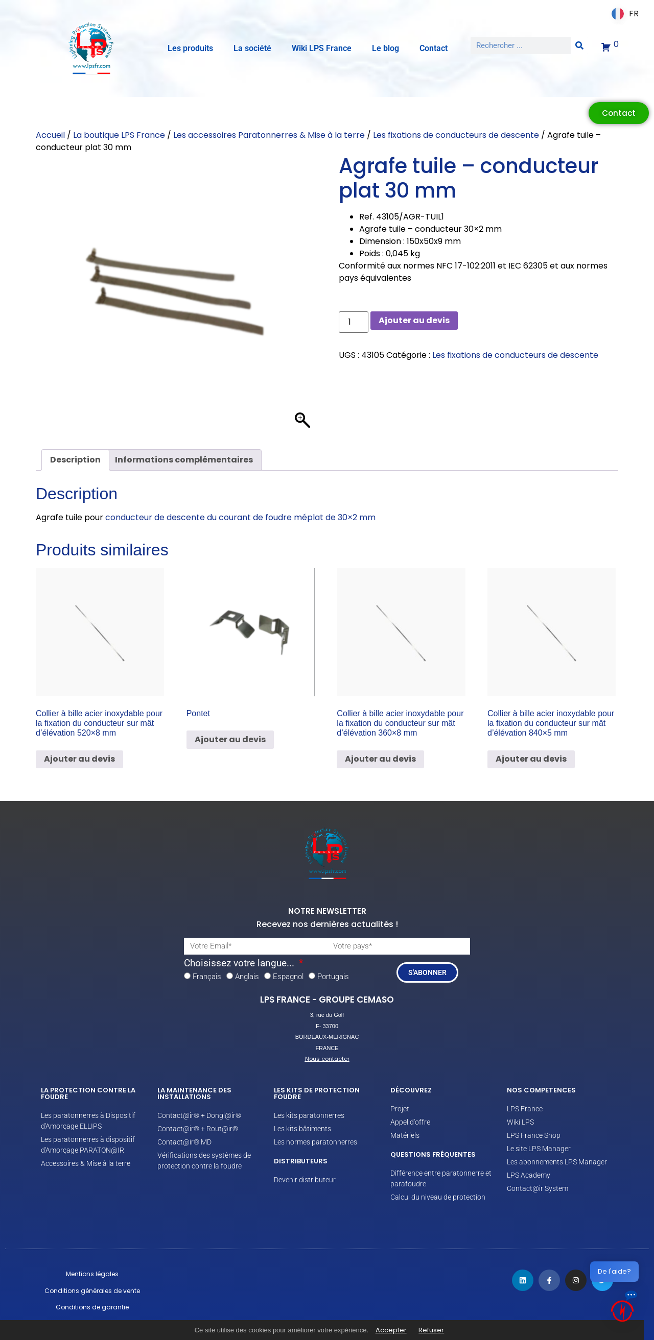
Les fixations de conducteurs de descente (456, 135)
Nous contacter (327, 1059)
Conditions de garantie (92, 1307)
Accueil (50, 135)
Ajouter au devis (414, 320)
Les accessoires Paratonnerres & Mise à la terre (269, 135)
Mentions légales (92, 1274)
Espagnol (288, 976)
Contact (433, 48)
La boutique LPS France (119, 135)
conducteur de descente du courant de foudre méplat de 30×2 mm (240, 517)
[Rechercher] (579, 45)
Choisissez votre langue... (240, 963)
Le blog (385, 48)
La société (252, 48)
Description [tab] (75, 460)
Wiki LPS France (322, 48)
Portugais (333, 976)
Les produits (190, 48)
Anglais (247, 976)
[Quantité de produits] (353, 322)
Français (207, 976)
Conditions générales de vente (92, 1290)
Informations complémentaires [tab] (184, 460)
